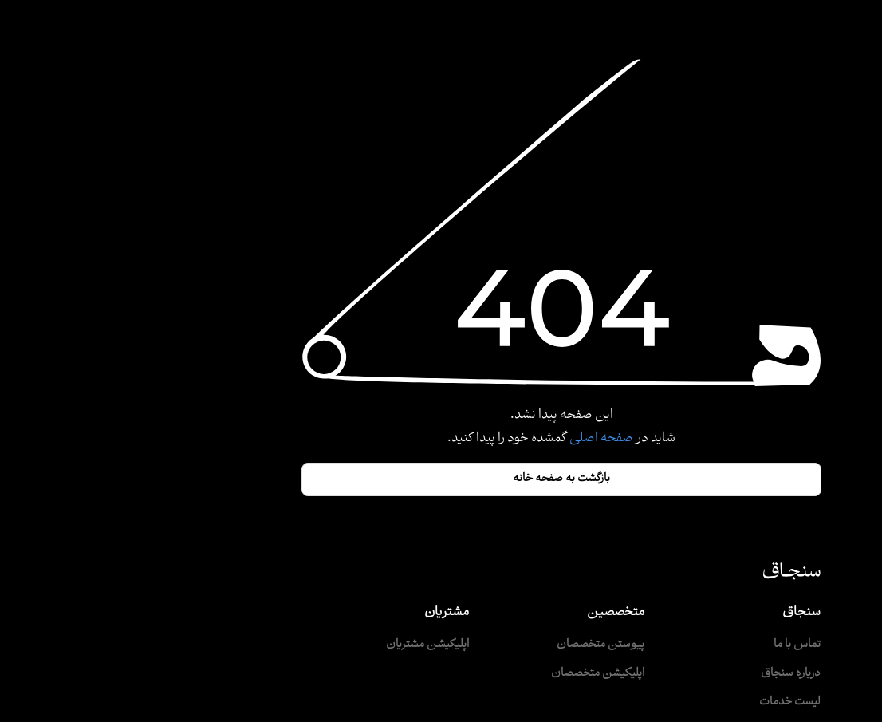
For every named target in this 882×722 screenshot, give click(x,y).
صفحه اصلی (480, 438)
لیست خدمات (669, 702)
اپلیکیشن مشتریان (307, 645)
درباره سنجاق (670, 674)
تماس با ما (676, 645)
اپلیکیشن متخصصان (477, 674)
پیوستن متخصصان (480, 645)
